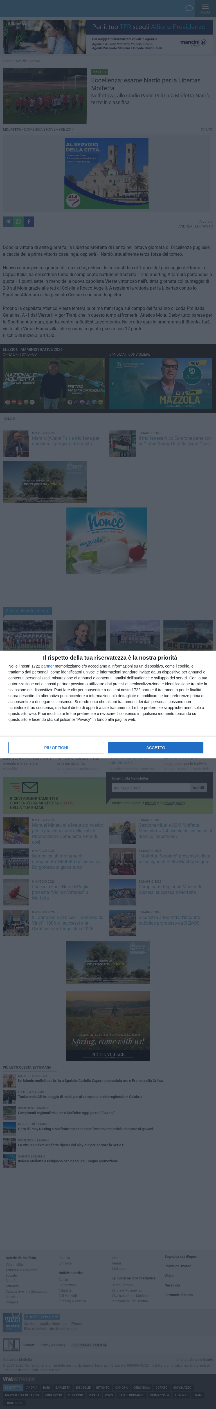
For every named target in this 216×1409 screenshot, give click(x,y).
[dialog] (108, 704)
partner (47, 666)
